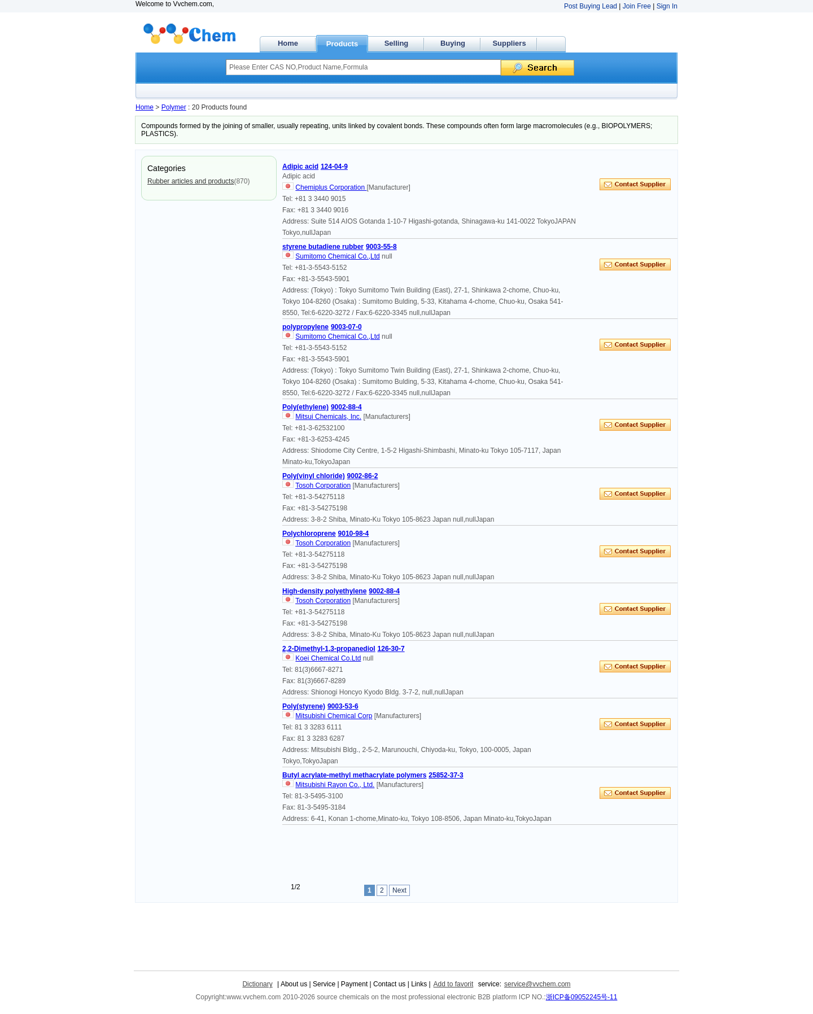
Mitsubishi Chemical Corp (333, 716)
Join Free (637, 6)
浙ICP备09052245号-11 (582, 997)
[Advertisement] (487, 853)
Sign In (667, 6)
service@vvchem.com (537, 984)
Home (288, 43)
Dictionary (257, 984)
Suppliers (509, 43)
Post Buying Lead (590, 6)
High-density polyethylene (324, 591)
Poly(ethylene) (305, 407)
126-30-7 (391, 649)
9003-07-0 (346, 327)
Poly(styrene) (303, 706)
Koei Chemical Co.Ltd (328, 658)
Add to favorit (454, 984)
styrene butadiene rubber (323, 247)
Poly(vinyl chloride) (313, 476)
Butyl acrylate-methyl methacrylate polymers (354, 775)
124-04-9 (334, 167)
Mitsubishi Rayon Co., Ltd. (334, 785)
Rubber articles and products (190, 181)
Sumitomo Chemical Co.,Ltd (337, 256)
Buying (452, 43)
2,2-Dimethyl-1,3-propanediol (328, 649)
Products (342, 44)
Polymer (173, 107)
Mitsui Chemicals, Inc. (328, 417)
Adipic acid (300, 167)
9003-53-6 (343, 706)
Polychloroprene (309, 533)
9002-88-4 (346, 407)
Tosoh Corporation (323, 485)
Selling (396, 43)
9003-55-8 (381, 247)
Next (399, 890)
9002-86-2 (362, 476)
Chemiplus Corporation (330, 187)
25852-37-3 (446, 775)
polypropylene (305, 327)
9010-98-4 (353, 533)
